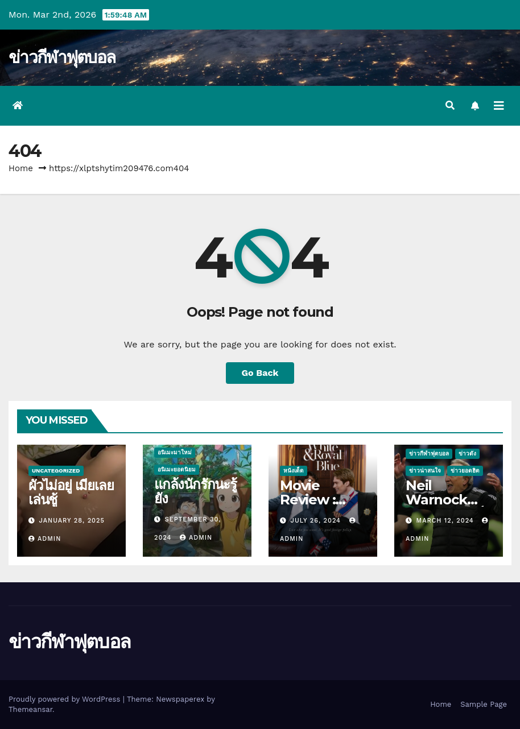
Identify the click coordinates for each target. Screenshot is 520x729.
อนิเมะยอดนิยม (177, 469)
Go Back (260, 372)
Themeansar (30, 709)
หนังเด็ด (293, 470)
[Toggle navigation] (498, 106)
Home (21, 168)
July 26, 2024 (317, 520)
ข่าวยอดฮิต (465, 470)
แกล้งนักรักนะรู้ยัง (195, 491)
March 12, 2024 (446, 520)
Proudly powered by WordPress (66, 699)
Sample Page (483, 704)
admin (44, 538)
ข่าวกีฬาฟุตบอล (62, 57)
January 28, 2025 (72, 520)
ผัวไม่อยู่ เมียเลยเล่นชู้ (70, 492)
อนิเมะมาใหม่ (175, 452)
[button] (450, 105)
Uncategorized (56, 470)
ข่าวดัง (467, 453)
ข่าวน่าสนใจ (425, 470)
